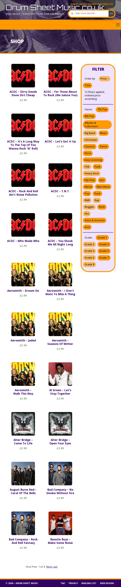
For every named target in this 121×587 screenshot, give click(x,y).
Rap (97, 200)
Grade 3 (104, 244)
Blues (103, 133)
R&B (87, 200)
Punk (97, 193)
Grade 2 (89, 244)
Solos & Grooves (95, 220)
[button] (60, 25)
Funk (97, 166)
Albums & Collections (91, 124)
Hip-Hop (90, 180)
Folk (87, 166)
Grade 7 (104, 257)
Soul (87, 227)
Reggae (89, 207)
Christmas (91, 140)
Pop (87, 193)
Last (55, 566)
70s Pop (102, 109)
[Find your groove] (89, 14)
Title (87, 85)
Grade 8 (89, 264)
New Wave (103, 186)
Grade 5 (104, 251)
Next (49, 566)
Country (90, 146)
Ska (87, 213)
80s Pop (89, 116)
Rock (102, 207)
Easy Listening (93, 160)
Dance (103, 146)
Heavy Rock (92, 173)
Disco (88, 153)
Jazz (102, 180)
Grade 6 (89, 257)
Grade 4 (89, 251)
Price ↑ (105, 78)
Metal (88, 186)
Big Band (90, 133)
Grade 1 (102, 237)
